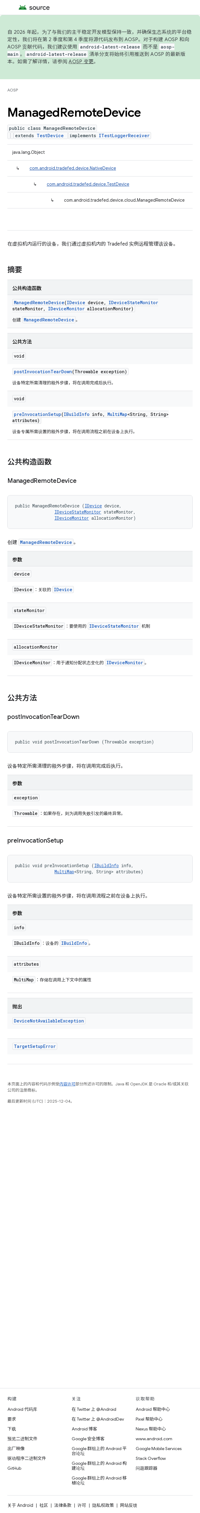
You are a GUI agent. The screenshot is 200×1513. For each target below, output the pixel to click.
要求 (11, 1419)
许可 (82, 1505)
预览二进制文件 (22, 1438)
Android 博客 (84, 1429)
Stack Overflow (151, 1458)
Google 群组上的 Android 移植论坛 (99, 1480)
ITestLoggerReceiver (124, 135)
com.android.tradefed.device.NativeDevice (73, 168)
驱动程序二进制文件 (26, 1458)
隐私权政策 (103, 1505)
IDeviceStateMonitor (133, 302)
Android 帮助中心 (153, 1409)
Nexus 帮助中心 (151, 1429)
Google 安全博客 (88, 1438)
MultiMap (117, 414)
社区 (43, 1505)
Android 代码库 (22, 1409)
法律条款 (62, 1505)
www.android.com (154, 1438)
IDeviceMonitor (66, 309)
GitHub (14, 1468)
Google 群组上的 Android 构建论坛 (99, 1466)
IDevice (76, 302)
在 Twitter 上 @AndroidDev (98, 1419)
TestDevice (50, 135)
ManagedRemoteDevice (39, 302)
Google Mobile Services (159, 1448)
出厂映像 (16, 1448)
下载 (11, 1429)
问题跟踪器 (146, 1468)
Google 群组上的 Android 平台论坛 (99, 1451)
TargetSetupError (35, 1046)
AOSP (12, 90)
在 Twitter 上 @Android (94, 1409)
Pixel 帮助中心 (149, 1419)
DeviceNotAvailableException (49, 1021)
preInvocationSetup (37, 414)
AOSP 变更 (81, 62)
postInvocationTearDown (43, 371)
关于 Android (20, 1505)
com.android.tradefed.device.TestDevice (88, 184)
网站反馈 (128, 1505)
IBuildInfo (77, 414)
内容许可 (67, 1084)
